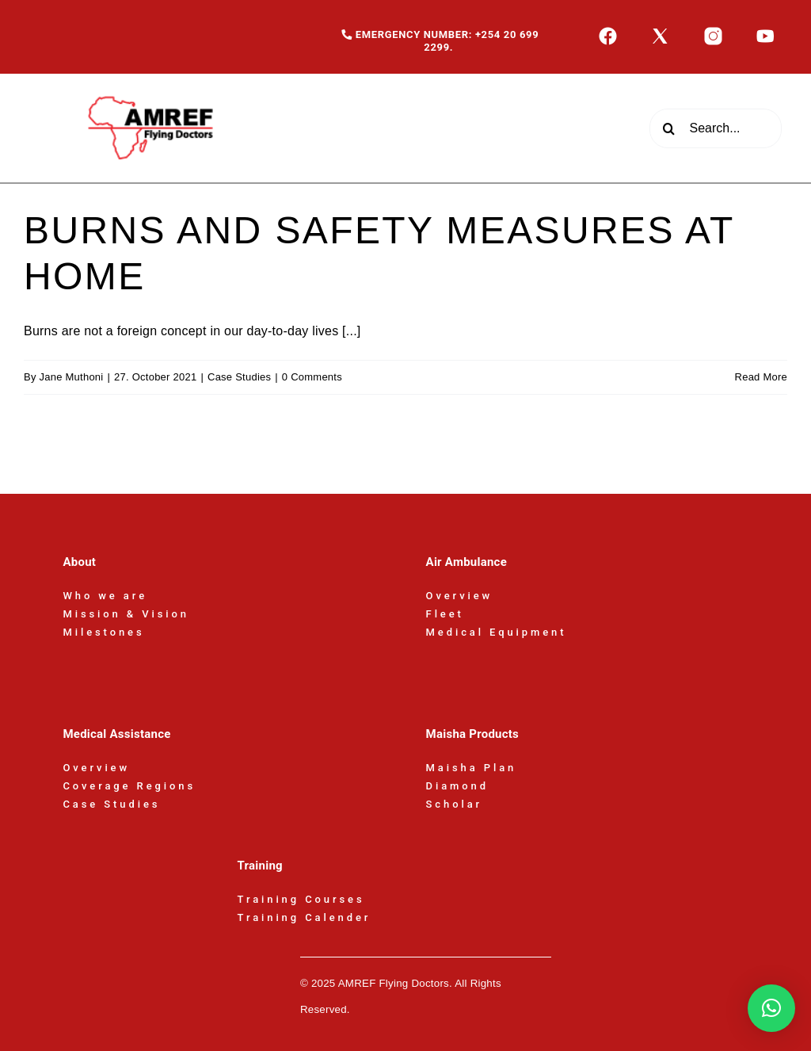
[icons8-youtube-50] (765, 32)
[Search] (669, 128)
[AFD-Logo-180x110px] (153, 79)
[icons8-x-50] (660, 32)
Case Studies (239, 377)
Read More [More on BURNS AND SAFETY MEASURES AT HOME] (761, 377)
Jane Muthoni (72, 377)
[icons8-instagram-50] (713, 32)
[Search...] (715, 128)
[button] (771, 1008)
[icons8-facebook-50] (608, 32)
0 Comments (312, 377)
